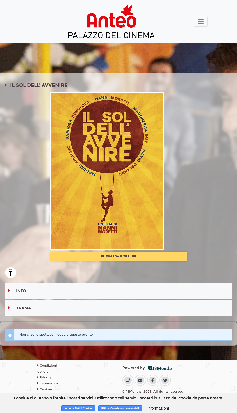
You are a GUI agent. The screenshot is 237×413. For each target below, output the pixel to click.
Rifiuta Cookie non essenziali (120, 408)
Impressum (47, 383)
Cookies (45, 389)
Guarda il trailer (118, 256)
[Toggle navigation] (201, 22)
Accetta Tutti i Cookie (78, 408)
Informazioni (158, 408)
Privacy (44, 377)
